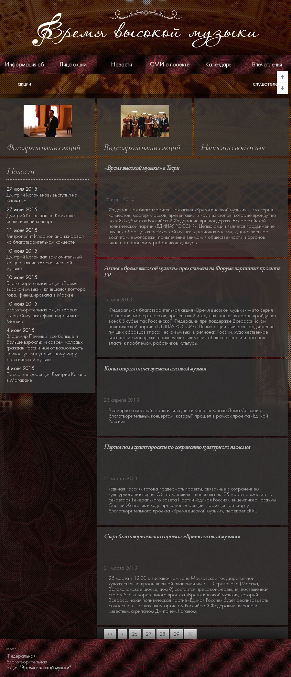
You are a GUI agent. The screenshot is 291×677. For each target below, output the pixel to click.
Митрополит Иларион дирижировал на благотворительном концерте (45, 239)
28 (163, 634)
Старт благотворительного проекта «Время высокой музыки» (172, 536)
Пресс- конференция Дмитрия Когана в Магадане (46, 377)
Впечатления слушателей (267, 74)
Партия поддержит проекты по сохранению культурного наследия (177, 447)
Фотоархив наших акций (43, 148)
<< (110, 634)
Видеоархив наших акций (141, 148)
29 (176, 634)
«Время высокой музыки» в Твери (141, 168)
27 (149, 634)
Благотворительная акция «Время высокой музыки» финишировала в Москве (43, 315)
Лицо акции (72, 64)
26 (135, 634)
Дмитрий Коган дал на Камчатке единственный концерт (40, 218)
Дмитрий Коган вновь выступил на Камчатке (41, 198)
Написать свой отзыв (232, 148)
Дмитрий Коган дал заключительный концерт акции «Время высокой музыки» (44, 262)
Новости (121, 64)
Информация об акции (24, 74)
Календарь (218, 64)
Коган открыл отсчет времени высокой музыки (155, 369)
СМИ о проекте (169, 64)
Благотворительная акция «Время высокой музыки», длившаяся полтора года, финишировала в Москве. (46, 289)
